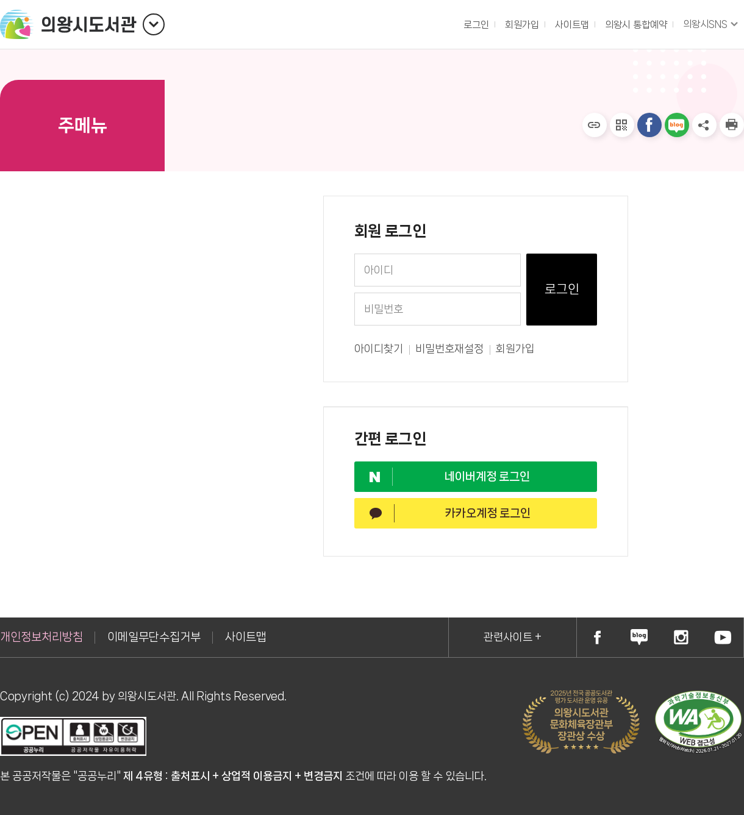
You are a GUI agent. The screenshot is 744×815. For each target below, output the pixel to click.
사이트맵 (572, 25)
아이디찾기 (378, 349)
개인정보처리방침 (41, 637)
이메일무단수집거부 (154, 637)
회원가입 (515, 349)
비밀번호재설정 (449, 349)
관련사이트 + (513, 637)
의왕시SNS (705, 24)
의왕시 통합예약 (633, 21)
